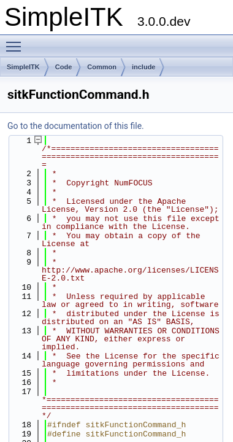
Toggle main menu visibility (16, 41)
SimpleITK (23, 67)
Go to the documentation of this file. (75, 126)
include (144, 67)
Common (101, 67)
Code (63, 67)
